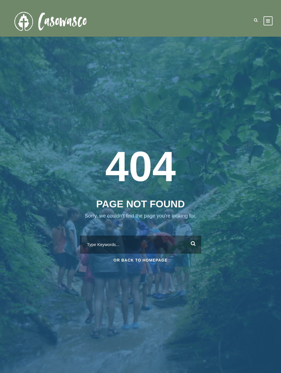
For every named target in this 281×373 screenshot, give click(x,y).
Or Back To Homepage (141, 260)
